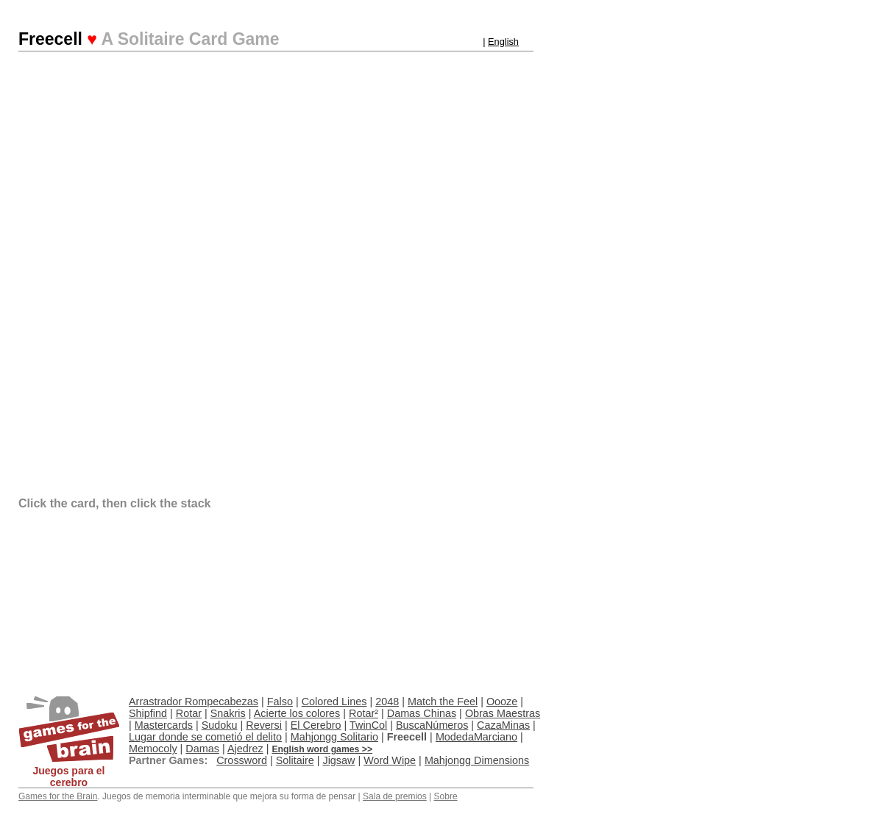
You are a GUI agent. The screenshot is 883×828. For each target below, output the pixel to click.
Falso (280, 701)
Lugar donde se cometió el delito (205, 737)
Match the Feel (443, 701)
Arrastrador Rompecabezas (193, 701)
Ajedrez (245, 748)
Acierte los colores (297, 713)
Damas (202, 748)
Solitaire (295, 760)
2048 (387, 701)
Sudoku (220, 725)
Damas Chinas (421, 713)
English (503, 41)
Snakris (228, 713)
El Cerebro (316, 725)
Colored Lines (334, 701)
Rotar (189, 713)
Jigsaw (338, 760)
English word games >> (322, 749)
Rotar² (363, 713)
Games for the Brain (57, 796)
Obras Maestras (502, 713)
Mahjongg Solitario (334, 737)
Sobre (446, 796)
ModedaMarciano (476, 737)
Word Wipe (390, 760)
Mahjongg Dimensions (477, 760)
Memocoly (153, 748)
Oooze (501, 701)
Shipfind (148, 713)
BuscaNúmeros (432, 725)
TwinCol (368, 725)
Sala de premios (395, 796)
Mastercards (164, 725)
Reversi (264, 725)
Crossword (241, 760)
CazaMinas (503, 725)
